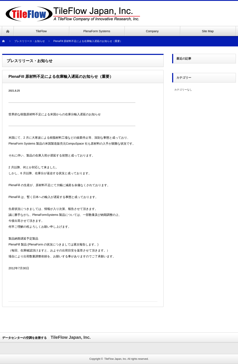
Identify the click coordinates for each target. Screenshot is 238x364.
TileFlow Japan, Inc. (115, 358)
